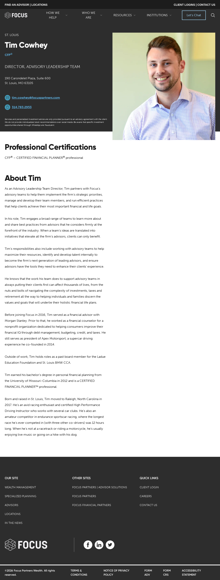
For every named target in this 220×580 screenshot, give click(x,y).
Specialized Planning (20, 496)
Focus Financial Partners (91, 505)
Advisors (11, 505)
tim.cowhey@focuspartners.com (36, 97)
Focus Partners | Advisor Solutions (99, 487)
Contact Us (148, 505)
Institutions (159, 16)
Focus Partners (84, 496)
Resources (125, 16)
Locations (13, 514)
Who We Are (90, 15)
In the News (13, 523)
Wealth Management (20, 487)
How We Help (54, 15)
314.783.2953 (22, 107)
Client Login (149, 487)
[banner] (21, 15)
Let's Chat (194, 15)
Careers (146, 496)
